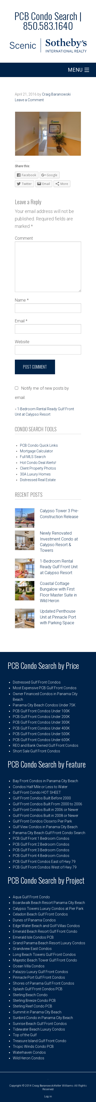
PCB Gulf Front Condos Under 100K (41, 711)
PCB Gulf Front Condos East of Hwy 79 (44, 862)
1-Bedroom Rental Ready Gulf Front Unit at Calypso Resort (59, 567)
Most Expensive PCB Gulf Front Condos (45, 688)
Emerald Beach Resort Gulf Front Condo (45, 931)
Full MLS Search (33, 457)
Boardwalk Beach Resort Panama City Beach (49, 903)
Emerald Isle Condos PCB (33, 937)
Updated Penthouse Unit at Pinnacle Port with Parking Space (58, 617)
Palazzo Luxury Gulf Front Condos (40, 972)
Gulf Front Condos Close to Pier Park (42, 821)
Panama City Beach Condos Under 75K (44, 705)
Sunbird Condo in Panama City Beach (43, 1018)
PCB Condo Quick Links (39, 445)
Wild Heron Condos (28, 1058)
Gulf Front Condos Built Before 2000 (42, 798)
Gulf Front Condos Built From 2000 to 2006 (47, 804)
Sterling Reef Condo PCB (32, 1006)
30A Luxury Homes (35, 474)
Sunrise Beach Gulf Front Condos (40, 1024)
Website (22, 341)
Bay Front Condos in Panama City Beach (45, 781)
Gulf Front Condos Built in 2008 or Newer (45, 816)
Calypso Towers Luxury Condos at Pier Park (48, 909)
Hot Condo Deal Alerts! (38, 463)
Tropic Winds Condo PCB (33, 1046)
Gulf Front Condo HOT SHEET (37, 792)
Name (22, 300)
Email (21, 321)
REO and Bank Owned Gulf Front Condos (45, 745)
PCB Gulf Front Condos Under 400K (41, 728)
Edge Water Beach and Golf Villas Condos (46, 926)
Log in (48, 1096)
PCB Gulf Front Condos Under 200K (41, 717)
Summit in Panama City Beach (37, 1012)
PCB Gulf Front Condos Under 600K (41, 740)
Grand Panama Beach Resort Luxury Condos (49, 943)
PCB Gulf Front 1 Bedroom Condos (41, 838)
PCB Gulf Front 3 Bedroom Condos (41, 850)
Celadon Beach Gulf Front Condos (40, 914)
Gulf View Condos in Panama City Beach (45, 827)
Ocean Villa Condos (29, 966)
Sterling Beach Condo (30, 995)
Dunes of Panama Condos (34, 920)
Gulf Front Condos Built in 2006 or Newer (45, 810)
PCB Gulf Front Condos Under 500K (41, 734)
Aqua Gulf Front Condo (31, 897)
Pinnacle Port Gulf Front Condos (39, 977)
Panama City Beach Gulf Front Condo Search (49, 833)
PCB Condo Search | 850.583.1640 (48, 20)
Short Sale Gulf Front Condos (36, 751)
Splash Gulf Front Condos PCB (37, 989)
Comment (24, 238)
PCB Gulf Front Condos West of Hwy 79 (45, 867)
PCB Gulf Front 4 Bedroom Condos (41, 856)
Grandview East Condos (32, 949)
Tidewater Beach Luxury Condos (39, 1029)
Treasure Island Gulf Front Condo (39, 1041)
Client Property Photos (38, 468)
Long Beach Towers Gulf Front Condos (44, 954)
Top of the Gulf (25, 1035)
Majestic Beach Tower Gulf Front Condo (45, 960)
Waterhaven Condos (29, 1052)
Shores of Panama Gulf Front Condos (43, 983)
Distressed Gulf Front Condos (37, 682)
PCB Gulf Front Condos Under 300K (41, 722)
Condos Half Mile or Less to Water (40, 787)
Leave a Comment (29, 100)
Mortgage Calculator (36, 451)
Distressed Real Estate (38, 480)
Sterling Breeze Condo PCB (34, 1000)
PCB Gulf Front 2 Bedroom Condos (41, 844)
